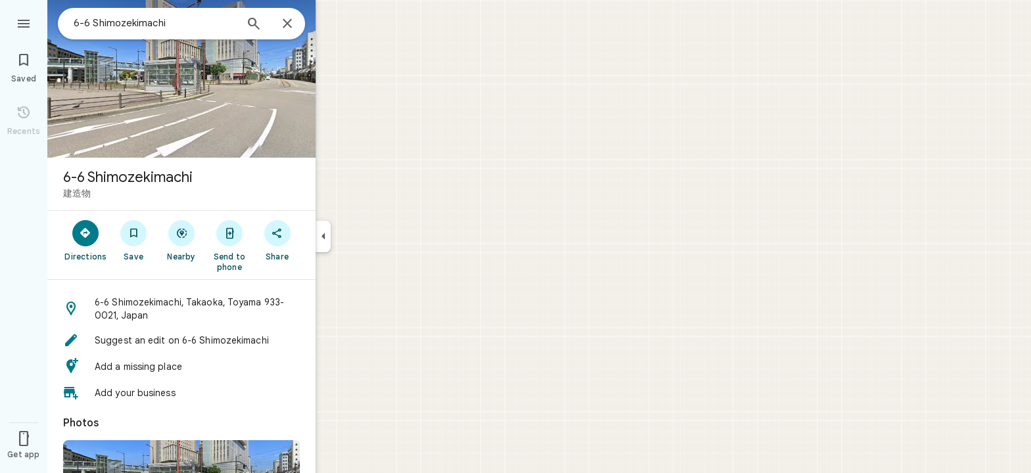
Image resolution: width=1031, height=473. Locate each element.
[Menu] (23, 22)
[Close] (287, 24)
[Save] (134, 239)
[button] (181, 308)
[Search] (254, 25)
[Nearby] (182, 239)
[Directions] (86, 239)
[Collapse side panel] (323, 236)
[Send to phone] (229, 245)
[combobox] (154, 23)
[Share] (277, 239)
